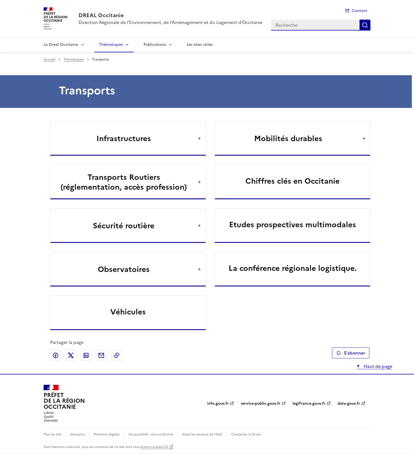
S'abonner (350, 353)
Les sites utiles (200, 44)
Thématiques (111, 44)
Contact (359, 11)
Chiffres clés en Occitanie (292, 181)
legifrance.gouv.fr (309, 403)
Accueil (49, 59)
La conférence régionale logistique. (293, 268)
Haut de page (377, 366)
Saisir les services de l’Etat (202, 434)
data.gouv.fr (348, 403)
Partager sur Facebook (55, 355)
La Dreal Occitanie (61, 44)
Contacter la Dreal (246, 434)
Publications (155, 44)
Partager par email (101, 355)
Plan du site (52, 434)
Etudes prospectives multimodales (292, 224)
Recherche (365, 25)
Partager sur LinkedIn (86, 355)
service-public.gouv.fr (261, 403)
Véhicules (128, 312)
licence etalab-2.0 (154, 446)
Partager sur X (70, 355)
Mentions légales (107, 434)
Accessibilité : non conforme (151, 434)
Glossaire (77, 434)
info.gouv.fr (218, 403)
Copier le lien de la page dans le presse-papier (116, 355)
